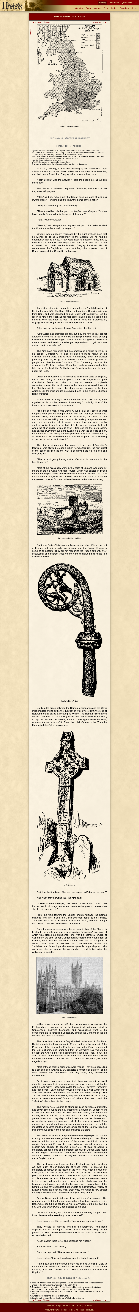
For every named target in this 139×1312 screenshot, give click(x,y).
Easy (106, 8)
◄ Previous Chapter (41, 22)
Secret (135, 8)
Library (102, 3)
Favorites (124, 8)
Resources (114, 3)
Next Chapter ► (100, 22)
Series (114, 8)
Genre (88, 8)
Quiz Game (127, 3)
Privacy (80, 1305)
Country (79, 8)
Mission (50, 1305)
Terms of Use (69, 1305)
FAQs (58, 1305)
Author (97, 8)
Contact (88, 1305)
